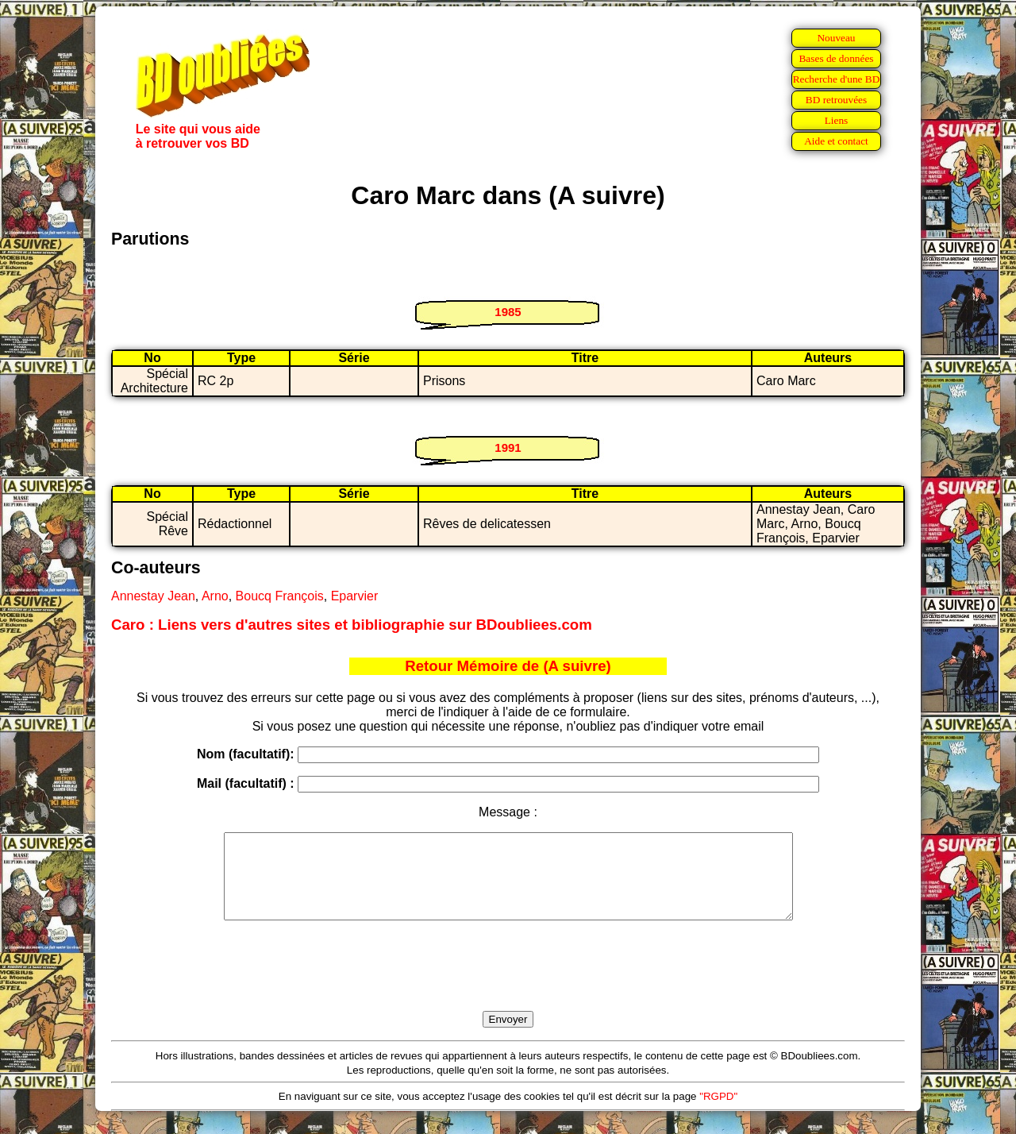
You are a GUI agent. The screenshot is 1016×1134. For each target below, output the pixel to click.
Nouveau (836, 38)
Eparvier (355, 596)
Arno (215, 596)
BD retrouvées (836, 100)
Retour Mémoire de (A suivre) (508, 666)
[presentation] (508, 984)
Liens (837, 120)
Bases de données (836, 58)
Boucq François (280, 596)
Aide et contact (836, 141)
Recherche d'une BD (836, 79)
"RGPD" (718, 1113)
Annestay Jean (153, 596)
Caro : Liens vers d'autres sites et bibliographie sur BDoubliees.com (351, 624)
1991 (508, 447)
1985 (508, 311)
